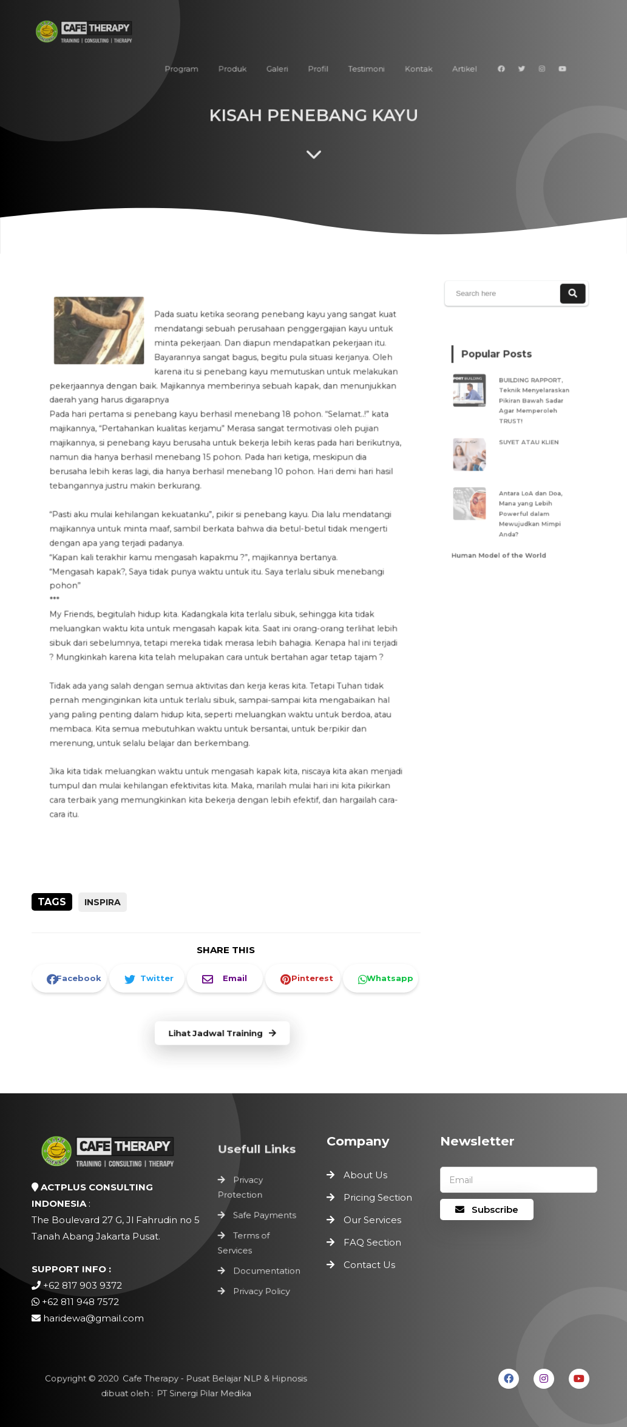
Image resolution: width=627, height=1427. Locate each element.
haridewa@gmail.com (93, 1318)
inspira (102, 902)
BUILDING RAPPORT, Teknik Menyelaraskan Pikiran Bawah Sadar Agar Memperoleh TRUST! (532, 405)
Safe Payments (264, 1216)
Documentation (266, 1268)
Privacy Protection (241, 1190)
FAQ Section (372, 1242)
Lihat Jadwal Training (222, 1034)
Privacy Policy (261, 1287)
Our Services (372, 1220)
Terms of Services (244, 1242)
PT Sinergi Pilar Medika (202, 1393)
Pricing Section (378, 1197)
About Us (365, 1175)
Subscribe (486, 1209)
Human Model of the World (500, 541)
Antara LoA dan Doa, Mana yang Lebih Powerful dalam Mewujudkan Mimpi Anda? (529, 504)
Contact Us (369, 1264)
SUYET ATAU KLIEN (528, 442)
